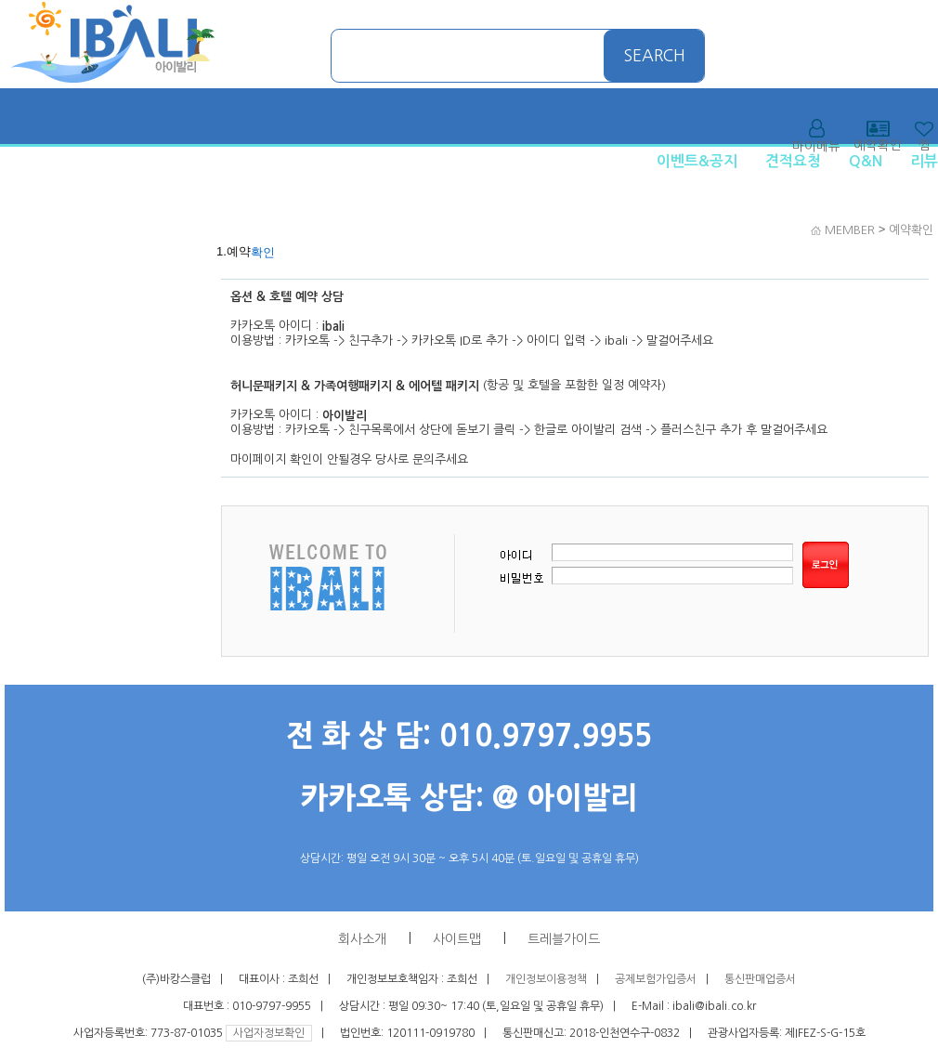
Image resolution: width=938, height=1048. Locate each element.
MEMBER (850, 230)
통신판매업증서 (760, 979)
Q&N (865, 161)
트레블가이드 (564, 939)
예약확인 (911, 230)
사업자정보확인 (269, 1033)
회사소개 (362, 939)
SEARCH (654, 55)
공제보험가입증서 (656, 979)
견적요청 (793, 161)
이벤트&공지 (697, 161)
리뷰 (924, 161)
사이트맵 (457, 939)
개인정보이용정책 (546, 979)
